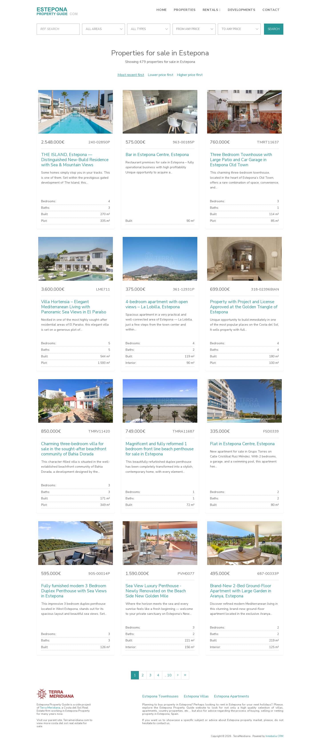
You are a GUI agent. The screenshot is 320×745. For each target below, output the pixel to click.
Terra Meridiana (50, 708)
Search (274, 29)
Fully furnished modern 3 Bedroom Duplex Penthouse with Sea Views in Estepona (74, 591)
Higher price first (190, 74)
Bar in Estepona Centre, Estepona (157, 155)
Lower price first (160, 74)
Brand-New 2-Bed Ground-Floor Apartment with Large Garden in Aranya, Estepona (240, 591)
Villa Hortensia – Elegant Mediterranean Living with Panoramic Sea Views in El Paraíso (73, 307)
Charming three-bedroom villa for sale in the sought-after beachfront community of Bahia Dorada (73, 449)
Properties (185, 10)
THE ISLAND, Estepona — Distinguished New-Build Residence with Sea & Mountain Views (74, 160)
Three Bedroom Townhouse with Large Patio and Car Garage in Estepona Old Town (241, 160)
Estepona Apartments (231, 696)
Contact (271, 10)
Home (161, 10)
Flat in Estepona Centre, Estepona (242, 444)
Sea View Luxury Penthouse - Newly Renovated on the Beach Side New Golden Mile (156, 591)
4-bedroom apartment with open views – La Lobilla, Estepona (157, 304)
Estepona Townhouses (160, 696)
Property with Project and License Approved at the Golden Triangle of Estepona (243, 307)
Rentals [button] (210, 10)
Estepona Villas (196, 696)
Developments (241, 10)
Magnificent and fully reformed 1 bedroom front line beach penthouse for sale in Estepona (160, 449)
